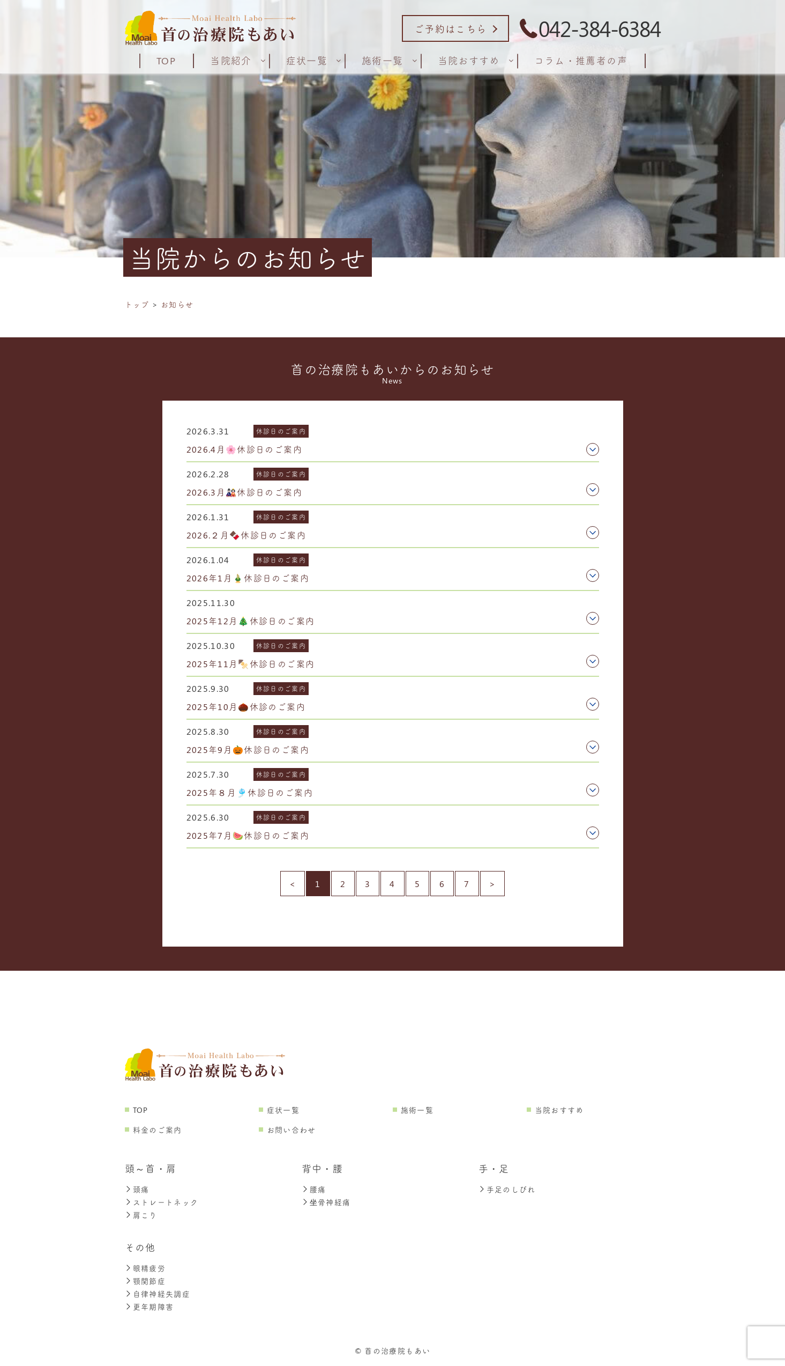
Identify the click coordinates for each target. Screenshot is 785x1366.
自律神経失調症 (158, 1294)
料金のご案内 (157, 1130)
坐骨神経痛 (326, 1203)
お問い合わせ (291, 1130)
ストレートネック (162, 1203)
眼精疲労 (145, 1269)
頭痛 (137, 1190)
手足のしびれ (507, 1190)
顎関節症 (145, 1281)
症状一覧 (283, 1110)
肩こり (141, 1215)
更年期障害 (149, 1307)
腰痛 (314, 1190)
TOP (140, 1110)
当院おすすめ (559, 1110)
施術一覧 (417, 1110)
